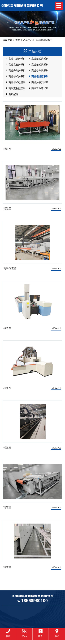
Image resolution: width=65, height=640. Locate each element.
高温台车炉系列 (37, 70)
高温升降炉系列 (14, 70)
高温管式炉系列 (14, 76)
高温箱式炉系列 (37, 58)
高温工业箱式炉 (37, 88)
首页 (17, 40)
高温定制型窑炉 (14, 88)
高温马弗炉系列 (14, 58)
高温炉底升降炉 (37, 82)
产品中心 (28, 40)
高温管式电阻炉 (14, 82)
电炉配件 (11, 94)
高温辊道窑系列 (44, 40)
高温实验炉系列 (14, 64)
